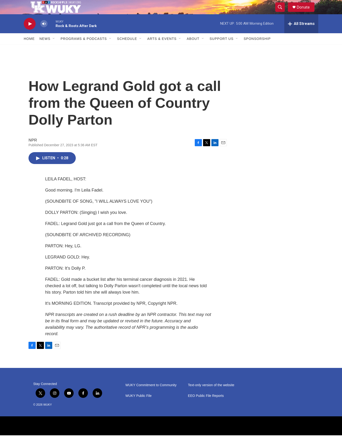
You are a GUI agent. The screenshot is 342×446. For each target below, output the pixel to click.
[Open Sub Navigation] (54, 49)
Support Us (222, 49)
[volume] (44, 34)
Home (29, 49)
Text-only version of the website (211, 396)
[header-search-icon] (282, 12)
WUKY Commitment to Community (150, 396)
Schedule (127, 49)
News (44, 49)
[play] (29, 34)
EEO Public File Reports (206, 406)
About (193, 49)
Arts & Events (161, 49)
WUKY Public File (138, 406)
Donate (306, 12)
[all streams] (301, 34)
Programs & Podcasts (84, 49)
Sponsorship (257, 49)
